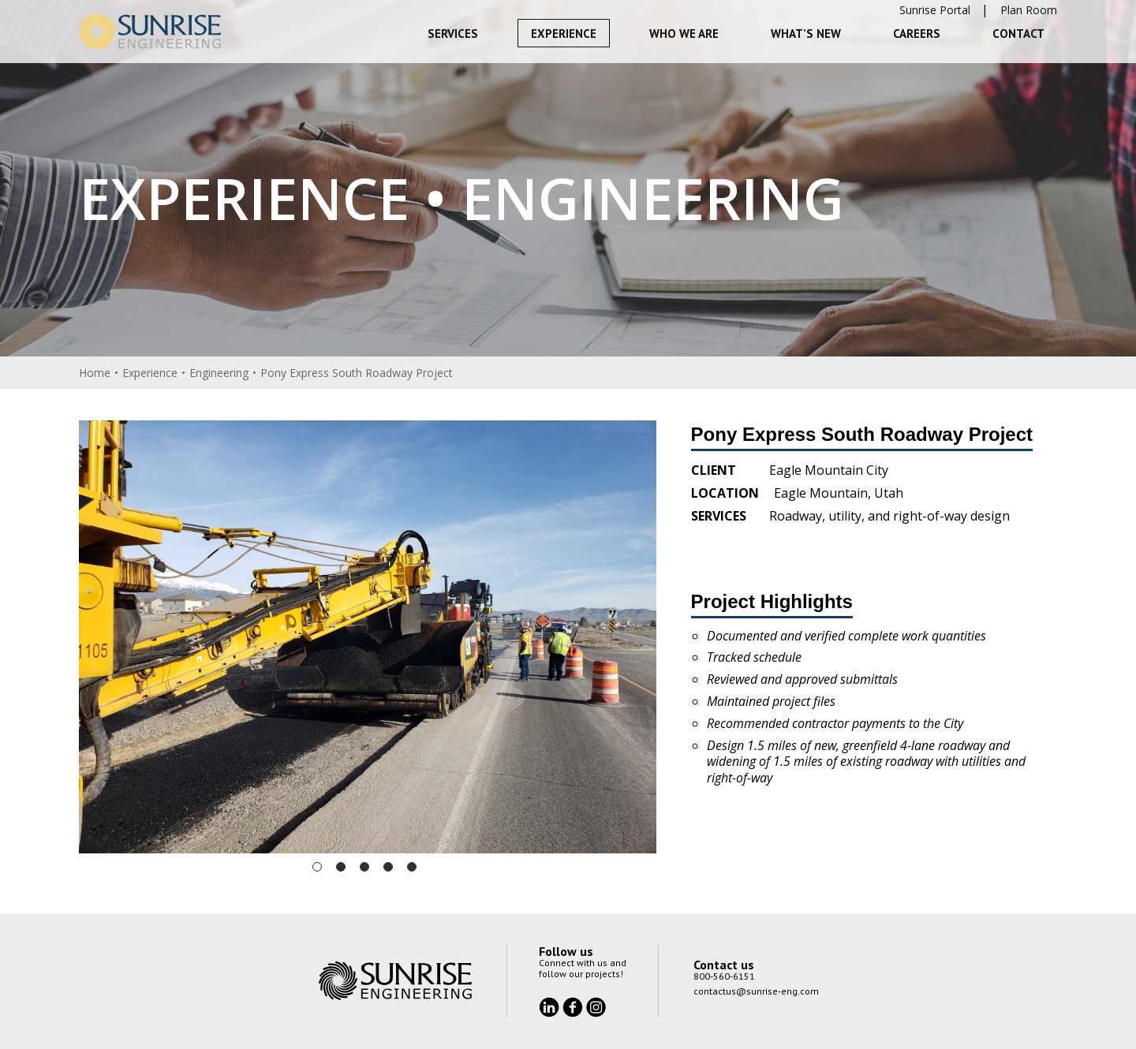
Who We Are (684, 33)
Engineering (218, 372)
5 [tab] (412, 867)
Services (453, 33)
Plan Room (1028, 9)
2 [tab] (341, 867)
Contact (1018, 33)
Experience (563, 33)
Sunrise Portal (934, 9)
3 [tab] (364, 867)
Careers (916, 33)
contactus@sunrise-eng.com (756, 991)
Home (94, 372)
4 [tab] (388, 867)
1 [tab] (317, 867)
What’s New (806, 33)
